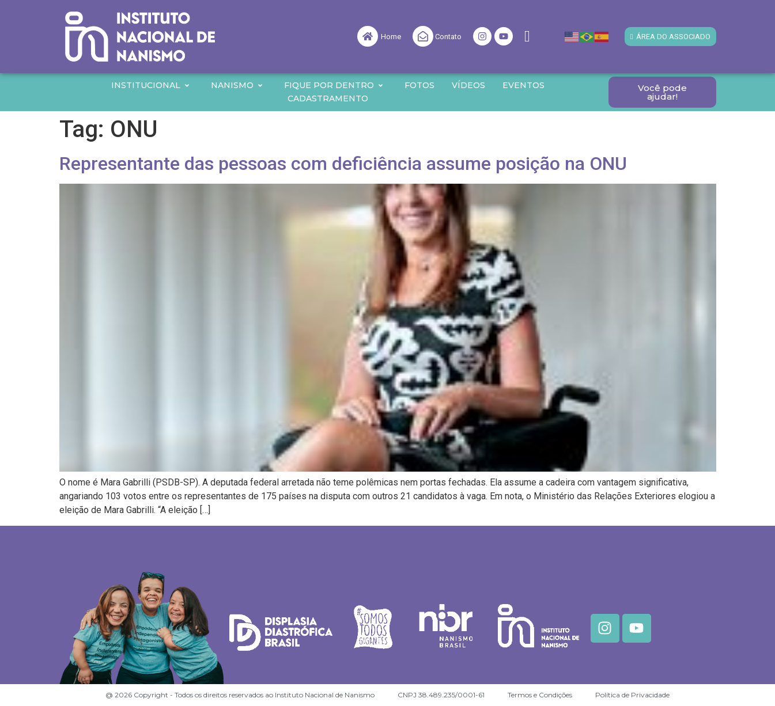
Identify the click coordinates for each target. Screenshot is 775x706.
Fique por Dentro (334, 85)
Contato (448, 36)
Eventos (523, 85)
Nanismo (237, 85)
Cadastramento (328, 98)
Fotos (419, 85)
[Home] (367, 36)
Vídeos (468, 85)
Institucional (150, 85)
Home (391, 36)
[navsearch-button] (527, 36)
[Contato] (423, 36)
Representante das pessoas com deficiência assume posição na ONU (343, 163)
